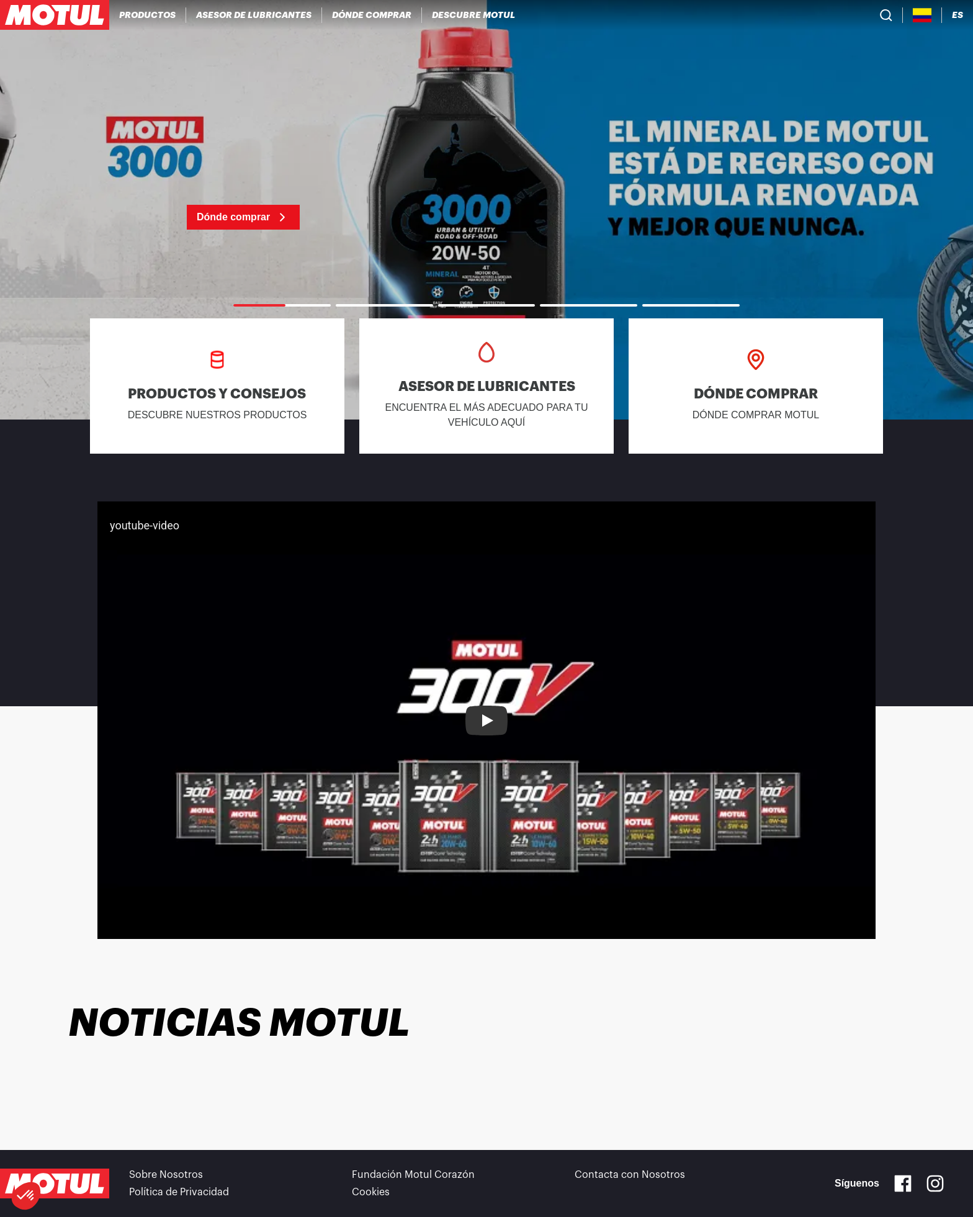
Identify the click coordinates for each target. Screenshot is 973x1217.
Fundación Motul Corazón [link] (413, 1175)
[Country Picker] (922, 15)
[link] (486, 210)
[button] (26, 1196)
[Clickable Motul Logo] (54, 15)
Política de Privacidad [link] (179, 1192)
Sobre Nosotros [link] (166, 1175)
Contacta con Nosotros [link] (630, 1175)
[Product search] (886, 15)
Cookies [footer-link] (371, 1192)
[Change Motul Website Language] (957, 15)
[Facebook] (903, 1183)
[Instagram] (935, 1183)
